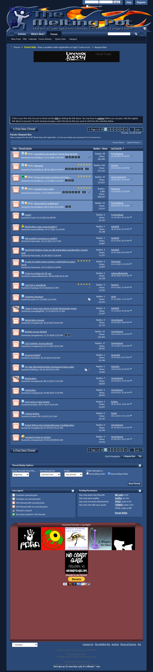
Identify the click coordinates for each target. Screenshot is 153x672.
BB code (119, 495)
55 (84, 192)
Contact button (32, 413)
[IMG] (118, 501)
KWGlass (35, 369)
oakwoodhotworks (39, 276)
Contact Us (88, 644)
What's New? (38, 34)
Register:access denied (36, 331)
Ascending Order (95, 473)
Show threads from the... (24, 470)
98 (104, 153)
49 (104, 177)
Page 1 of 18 (97, 129)
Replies (96, 148)
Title (15, 148)
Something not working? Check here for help (56, 153)
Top (139, 456)
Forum (54, 34)
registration (30, 390)
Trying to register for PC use (38, 273)
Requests (38, 165)
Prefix (67, 470)
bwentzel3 (35, 193)
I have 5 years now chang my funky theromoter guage (51, 308)
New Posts (16, 39)
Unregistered (37, 323)
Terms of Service (128, 644)
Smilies (118, 498)
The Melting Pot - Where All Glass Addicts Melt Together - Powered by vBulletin (79, 19)
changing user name (44, 188)
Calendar (33, 39)
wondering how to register (38, 437)
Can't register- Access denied (39, 343)
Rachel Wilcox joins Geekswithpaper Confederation (49, 425)
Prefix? (28, 214)
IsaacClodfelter (37, 229)
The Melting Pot (102, 644)
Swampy (34, 288)
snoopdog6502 (37, 311)
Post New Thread (24, 128)
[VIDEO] (119, 504)
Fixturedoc (36, 241)
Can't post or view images (37, 401)
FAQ (25, 39)
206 (103, 165)
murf (33, 217)
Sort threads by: (47, 470)
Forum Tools (118, 142)
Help (129, 2)
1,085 (102, 191)
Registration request (34, 320)
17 (104, 343)
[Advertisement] (76, 89)
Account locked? (33, 355)
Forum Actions (45, 39)
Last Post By (118, 148)
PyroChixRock (37, 157)
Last (138, 129)
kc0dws (34, 404)
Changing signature (34, 296)
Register (141, 2)
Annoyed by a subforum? (46, 203)
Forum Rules (121, 512)
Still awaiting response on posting (41, 238)
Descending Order (118, 473)
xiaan (33, 299)
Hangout (73, 39)
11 (125, 129)
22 (104, 203)
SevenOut (35, 358)
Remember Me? (94, 6)
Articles (22, 34)
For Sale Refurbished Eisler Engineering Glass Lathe (49, 366)
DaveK (34, 416)
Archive (115, 644)
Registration (30, 378)
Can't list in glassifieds (35, 285)
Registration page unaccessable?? (41, 226)
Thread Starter (25, 148)
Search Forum (133, 142)
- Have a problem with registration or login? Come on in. (57, 47)
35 (104, 331)
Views (104, 148)
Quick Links (60, 39)
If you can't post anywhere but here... (52, 177)
